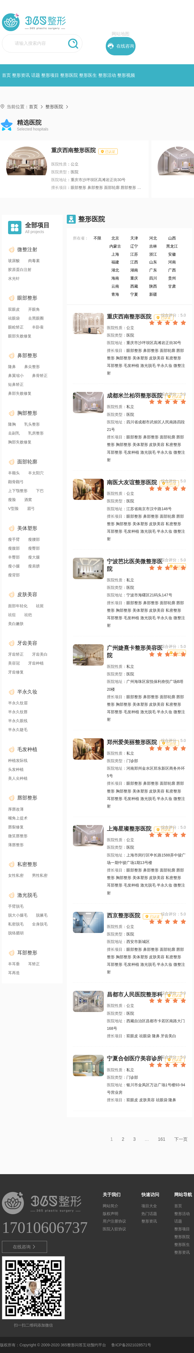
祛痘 (12, 615)
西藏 (134, 286)
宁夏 (134, 294)
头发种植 (16, 769)
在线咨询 (24, 1247)
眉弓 (31, 508)
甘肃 (172, 286)
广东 (153, 270)
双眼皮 (14, 309)
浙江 (153, 254)
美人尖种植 (18, 778)
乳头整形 (32, 424)
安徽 (172, 254)
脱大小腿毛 (18, 915)
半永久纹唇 (18, 712)
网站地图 (120, 33)
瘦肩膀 (34, 566)
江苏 (134, 254)
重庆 (134, 278)
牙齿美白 (40, 654)
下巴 (40, 490)
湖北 (115, 270)
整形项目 (50, 75)
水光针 (14, 278)
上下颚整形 (18, 490)
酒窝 (28, 499)
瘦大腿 (34, 557)
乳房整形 (36, 433)
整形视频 (126, 75)
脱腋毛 (42, 915)
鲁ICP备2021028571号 (131, 1345)
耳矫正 (34, 964)
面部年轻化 (18, 606)
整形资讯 (21, 75)
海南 (115, 278)
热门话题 (149, 1213)
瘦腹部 (14, 548)
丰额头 (14, 473)
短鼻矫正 (16, 384)
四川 (153, 278)
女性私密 (16, 875)
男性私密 (40, 875)
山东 (153, 262)
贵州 (172, 278)
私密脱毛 (16, 924)
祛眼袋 (14, 318)
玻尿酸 (14, 260)
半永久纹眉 (18, 703)
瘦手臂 (14, 539)
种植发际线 (18, 760)
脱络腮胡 (16, 933)
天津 (134, 238)
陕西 (153, 286)
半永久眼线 (18, 721)
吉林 (153, 246)
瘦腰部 (34, 539)
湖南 (134, 270)
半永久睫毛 (18, 729)
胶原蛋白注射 (19, 269)
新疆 (153, 294)
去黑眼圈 (36, 318)
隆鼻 (12, 366)
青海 (115, 294)
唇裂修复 (16, 827)
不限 (97, 238)
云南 (115, 286)
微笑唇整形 (18, 836)
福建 (115, 262)
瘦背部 (14, 575)
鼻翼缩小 (16, 375)
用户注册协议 (114, 1221)
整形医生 (88, 75)
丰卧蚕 (38, 327)
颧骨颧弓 (16, 482)
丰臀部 (14, 557)
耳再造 (14, 973)
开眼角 (34, 309)
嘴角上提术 (18, 818)
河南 (172, 262)
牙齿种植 (36, 663)
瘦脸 (12, 499)
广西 (172, 270)
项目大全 (149, 1206)
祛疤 (28, 615)
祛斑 (40, 606)
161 (161, 1139)
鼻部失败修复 (19, 393)
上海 (115, 254)
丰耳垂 (14, 964)
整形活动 (107, 75)
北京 (115, 238)
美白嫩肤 (16, 623)
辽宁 (134, 246)
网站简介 (110, 1206)
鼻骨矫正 (40, 375)
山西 (172, 238)
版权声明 (110, 1213)
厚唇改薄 (16, 809)
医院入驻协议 (114, 1229)
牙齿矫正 (16, 654)
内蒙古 (115, 246)
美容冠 (14, 663)
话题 (35, 75)
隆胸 (12, 424)
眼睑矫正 (16, 327)
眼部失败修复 (19, 336)
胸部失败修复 (19, 442)
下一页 (181, 1139)
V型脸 (13, 508)
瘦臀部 (34, 548)
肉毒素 (34, 260)
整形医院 (69, 75)
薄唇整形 (16, 845)
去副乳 (14, 433)
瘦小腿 (14, 566)
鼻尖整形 (32, 366)
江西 (134, 262)
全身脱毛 (40, 924)
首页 (6, 75)
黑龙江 (172, 246)
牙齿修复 (16, 672)
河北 (153, 238)
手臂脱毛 (16, 906)
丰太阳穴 (36, 473)
